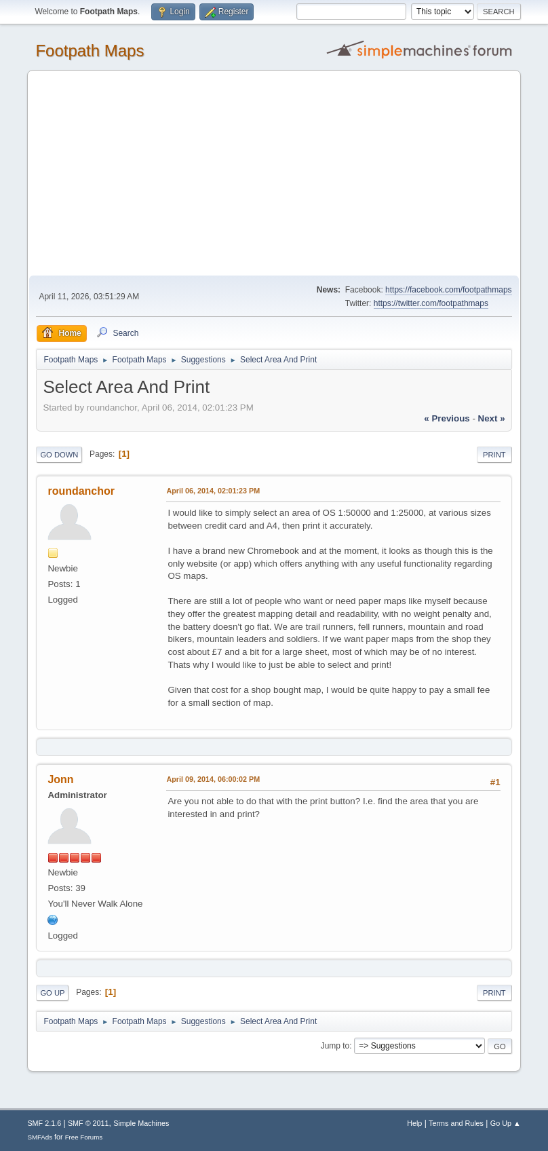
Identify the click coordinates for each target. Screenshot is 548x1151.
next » (491, 418)
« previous (446, 418)
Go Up (52, 993)
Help (414, 1123)
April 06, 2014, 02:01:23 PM (213, 491)
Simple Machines (141, 1123)
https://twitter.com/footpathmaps (431, 303)
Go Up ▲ (505, 1123)
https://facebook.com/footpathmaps (448, 290)
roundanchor (81, 491)
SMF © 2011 (88, 1123)
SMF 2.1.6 (44, 1123)
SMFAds (39, 1137)
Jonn (60, 779)
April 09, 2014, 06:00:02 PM (213, 779)
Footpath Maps (89, 50)
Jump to (335, 1046)
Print (494, 455)
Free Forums (84, 1137)
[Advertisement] (274, 174)
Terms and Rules (456, 1123)
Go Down (59, 455)
